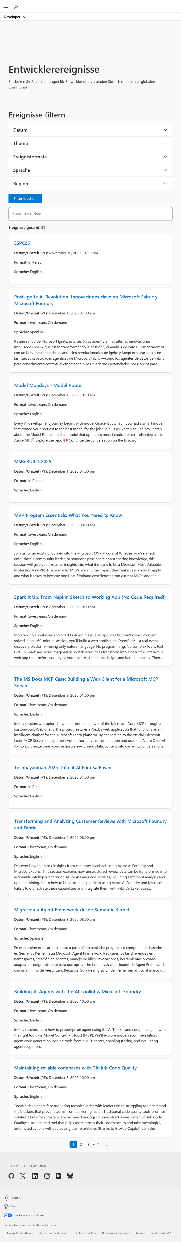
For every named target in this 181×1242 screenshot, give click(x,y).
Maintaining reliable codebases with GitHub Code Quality (75, 1067)
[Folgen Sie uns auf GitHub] (11, 1175)
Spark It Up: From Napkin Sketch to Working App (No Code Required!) (90, 597)
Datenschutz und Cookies (53, 1233)
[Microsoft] (90, 3)
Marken (140, 1233)
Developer (12, 16)
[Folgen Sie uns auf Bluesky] (70, 1175)
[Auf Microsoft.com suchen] (16, 6)
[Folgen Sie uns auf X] (22, 1175)
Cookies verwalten (85, 1233)
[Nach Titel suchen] (90, 214)
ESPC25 (22, 243)
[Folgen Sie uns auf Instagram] (47, 1175)
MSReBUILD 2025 (32, 461)
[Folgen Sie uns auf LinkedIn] (35, 1175)
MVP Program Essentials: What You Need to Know (68, 515)
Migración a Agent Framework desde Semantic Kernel (71, 909)
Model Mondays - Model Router (48, 385)
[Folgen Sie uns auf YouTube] (58, 1175)
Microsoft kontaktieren (20, 1233)
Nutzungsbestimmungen (116, 1233)
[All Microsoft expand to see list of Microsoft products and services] (6, 6)
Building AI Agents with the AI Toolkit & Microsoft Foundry (77, 991)
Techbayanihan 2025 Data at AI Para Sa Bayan (62, 767)
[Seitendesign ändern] (15, 1198)
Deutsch (15, 1206)
